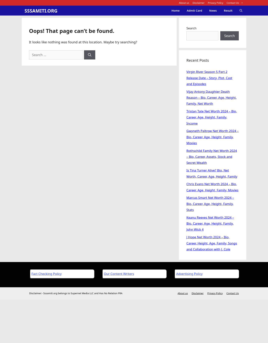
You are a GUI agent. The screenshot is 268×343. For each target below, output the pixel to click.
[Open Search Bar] (241, 10)
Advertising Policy (189, 274)
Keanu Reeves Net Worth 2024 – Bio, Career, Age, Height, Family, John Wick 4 (210, 223)
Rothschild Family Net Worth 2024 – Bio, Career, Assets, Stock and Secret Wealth (211, 156)
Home (175, 10)
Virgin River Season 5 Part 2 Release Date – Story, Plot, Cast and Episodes (209, 78)
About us (184, 2)
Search (191, 28)
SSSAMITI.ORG (41, 10)
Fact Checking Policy (46, 274)
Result (228, 10)
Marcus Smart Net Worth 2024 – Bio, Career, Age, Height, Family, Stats (210, 203)
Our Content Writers (119, 274)
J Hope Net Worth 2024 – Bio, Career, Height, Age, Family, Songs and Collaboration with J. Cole (211, 243)
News (213, 10)
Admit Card (194, 10)
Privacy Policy (215, 2)
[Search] (89, 54)
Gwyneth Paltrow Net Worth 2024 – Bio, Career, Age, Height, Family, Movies (212, 137)
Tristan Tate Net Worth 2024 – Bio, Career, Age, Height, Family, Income (211, 117)
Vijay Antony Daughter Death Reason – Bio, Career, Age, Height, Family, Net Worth (211, 97)
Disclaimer (199, 2)
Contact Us (236, 3)
